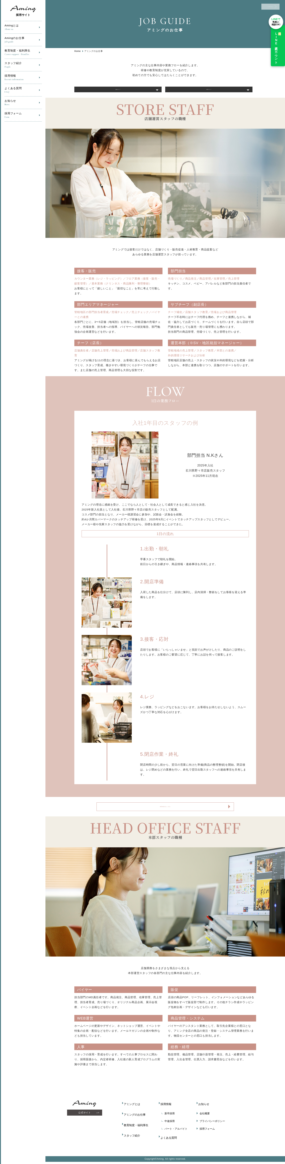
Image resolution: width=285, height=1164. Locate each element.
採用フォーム (23, 115)
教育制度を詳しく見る (165, 813)
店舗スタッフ (118, 92)
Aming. (160, 1161)
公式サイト (85, 1120)
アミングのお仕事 (135, 1118)
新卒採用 (168, 1118)
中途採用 (168, 1126)
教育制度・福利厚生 (23, 52)
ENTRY (259, 9)
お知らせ (23, 102)
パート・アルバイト (174, 1133)
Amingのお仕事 (23, 39)
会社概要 (203, 1118)
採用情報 (23, 77)
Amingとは (23, 27)
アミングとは (132, 1110)
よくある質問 (23, 90)
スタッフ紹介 (23, 65)
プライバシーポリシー (210, 1126)
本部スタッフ (209, 92)
